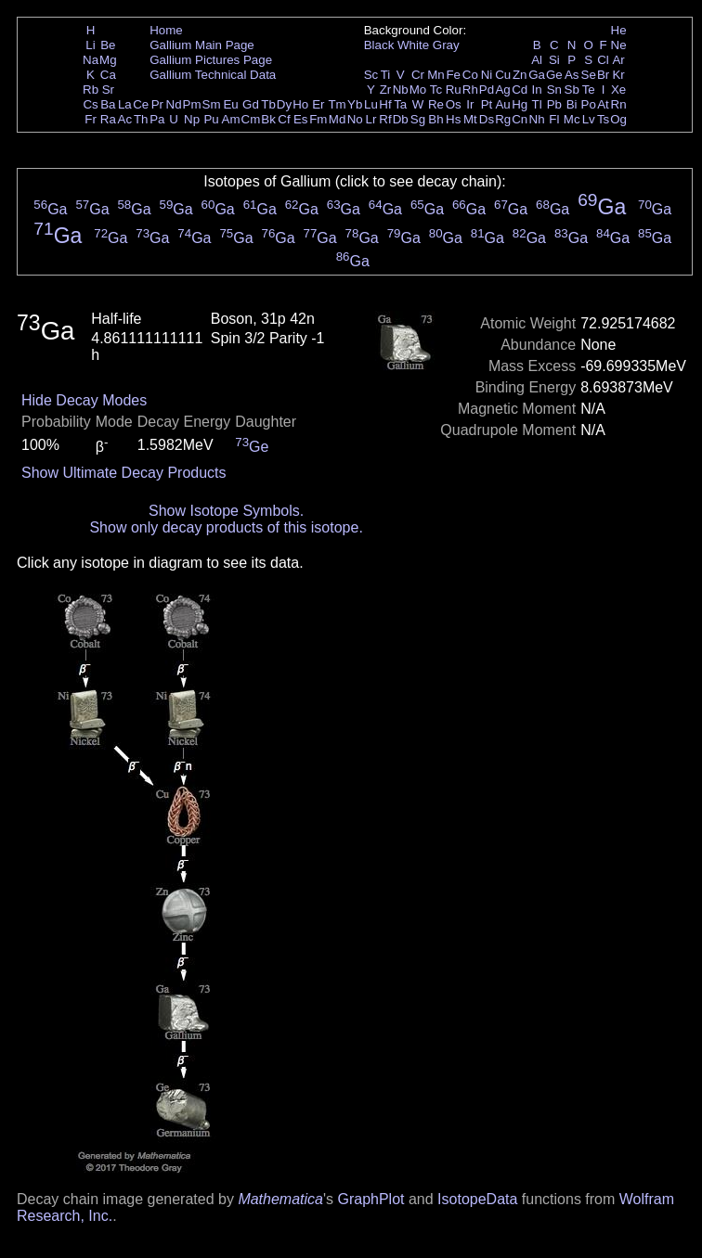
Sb (572, 89)
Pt (487, 104)
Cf (284, 119)
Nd (174, 104)
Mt (470, 119)
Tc (436, 89)
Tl (537, 104)
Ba (107, 104)
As (572, 75)
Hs (453, 119)
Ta (400, 104)
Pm (192, 104)
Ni (487, 75)
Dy (284, 104)
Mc (572, 119)
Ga (536, 75)
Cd (519, 89)
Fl (554, 119)
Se (588, 75)
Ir (470, 104)
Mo (418, 89)
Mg (108, 60)
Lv (588, 119)
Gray (446, 45)
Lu (371, 104)
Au (502, 104)
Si (554, 60)
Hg (519, 104)
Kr (618, 75)
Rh (470, 89)
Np (192, 119)
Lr (371, 119)
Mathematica (280, 1199)
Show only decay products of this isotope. (225, 527)
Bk (268, 119)
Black (379, 45)
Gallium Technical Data (213, 75)
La (125, 104)
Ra (108, 119)
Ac (125, 119)
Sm (211, 104)
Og (618, 119)
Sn (554, 89)
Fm (318, 119)
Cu (503, 75)
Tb (268, 104)
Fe (453, 75)
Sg (417, 119)
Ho (300, 104)
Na (90, 60)
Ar (618, 60)
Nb (401, 89)
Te (588, 89)
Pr (157, 104)
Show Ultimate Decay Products (124, 473)
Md (337, 119)
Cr (417, 75)
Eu (230, 104)
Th (141, 119)
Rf (385, 119)
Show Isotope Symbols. (226, 511)
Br (603, 75)
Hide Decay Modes (84, 400)
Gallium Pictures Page (211, 60)
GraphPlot (370, 1199)
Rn (619, 104)
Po (588, 104)
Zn (520, 75)
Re (436, 104)
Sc (371, 75)
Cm (251, 119)
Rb (90, 89)
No (355, 119)
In (537, 89)
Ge (554, 75)
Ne (619, 45)
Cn (519, 119)
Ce (141, 104)
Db (401, 119)
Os (454, 104)
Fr (90, 119)
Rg (503, 119)
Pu (210, 119)
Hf (385, 104)
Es (300, 119)
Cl (603, 60)
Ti (386, 75)
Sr (108, 89)
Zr (386, 89)
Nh (537, 119)
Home (166, 30)
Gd (250, 104)
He (619, 30)
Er (318, 104)
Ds (486, 119)
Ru (454, 89)
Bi (572, 104)
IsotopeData (477, 1199)
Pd (486, 89)
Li (90, 45)
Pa (157, 119)
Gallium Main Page (202, 45)
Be (107, 45)
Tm (336, 104)
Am (231, 119)
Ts (603, 119)
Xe (618, 89)
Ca (108, 75)
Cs (90, 104)
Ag (502, 89)
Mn (436, 75)
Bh (435, 119)
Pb (554, 104)
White (413, 45)
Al (536, 60)
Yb (354, 104)
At (603, 104)
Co (470, 75)
